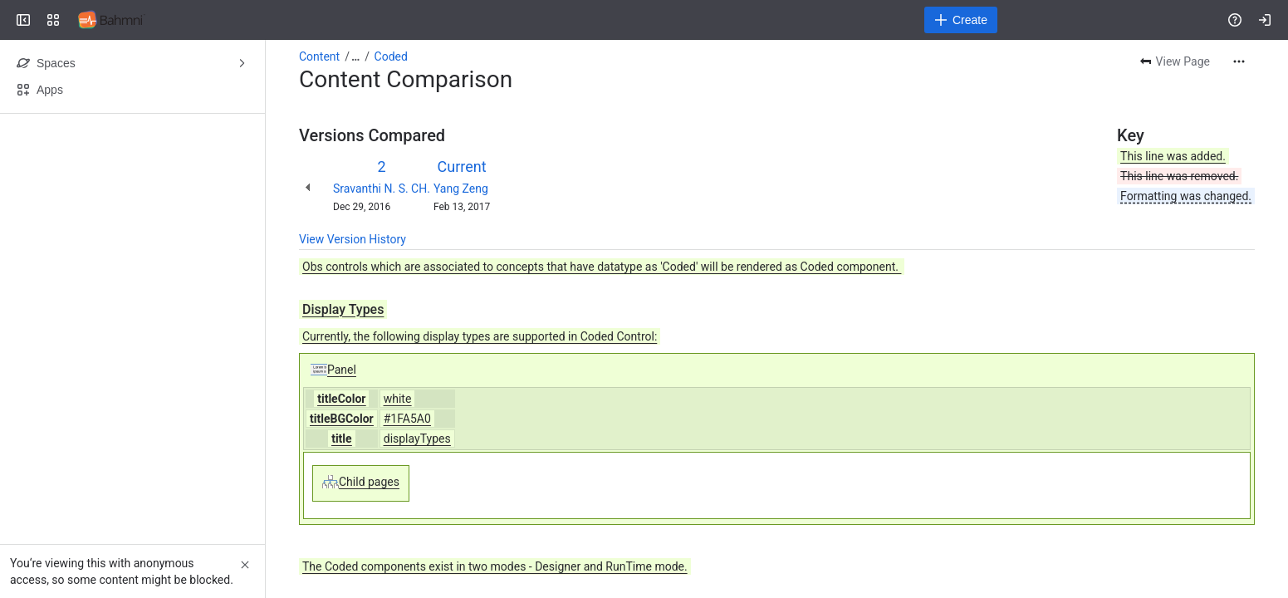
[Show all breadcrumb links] (355, 56)
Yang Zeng (460, 188)
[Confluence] (111, 20)
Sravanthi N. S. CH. (381, 188)
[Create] (960, 20)
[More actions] (1239, 61)
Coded (391, 56)
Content (319, 56)
